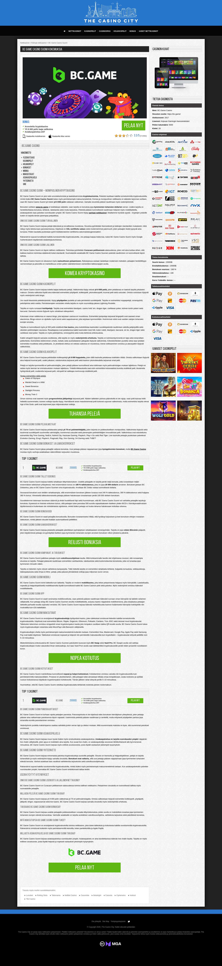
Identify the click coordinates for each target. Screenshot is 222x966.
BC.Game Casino (138, 449)
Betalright (97, 895)
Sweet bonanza (189, 387)
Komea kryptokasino (85, 274)
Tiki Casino (30, 899)
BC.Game (59, 468)
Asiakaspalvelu (30, 177)
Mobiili (26, 171)
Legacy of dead (189, 411)
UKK (24, 184)
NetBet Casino (71, 895)
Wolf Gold (163, 411)
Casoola (108, 895)
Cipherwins (121, 895)
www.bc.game (42, 207)
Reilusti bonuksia (84, 543)
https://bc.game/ (174, 114)
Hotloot (133, 895)
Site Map (105, 921)
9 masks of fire (189, 364)
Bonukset (27, 167)
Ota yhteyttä (96, 921)
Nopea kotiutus (84, 658)
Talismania (56, 895)
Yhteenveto (28, 181)
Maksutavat (28, 174)
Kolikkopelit (28, 164)
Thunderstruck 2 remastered (163, 387)
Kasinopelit (28, 161)
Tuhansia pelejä (84, 414)
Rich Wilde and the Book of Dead (163, 364)
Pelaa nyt (133, 126)
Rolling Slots (42, 895)
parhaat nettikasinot (98, 213)
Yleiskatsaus (29, 158)
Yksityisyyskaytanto (118, 921)
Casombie (85, 895)
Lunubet (29, 895)
